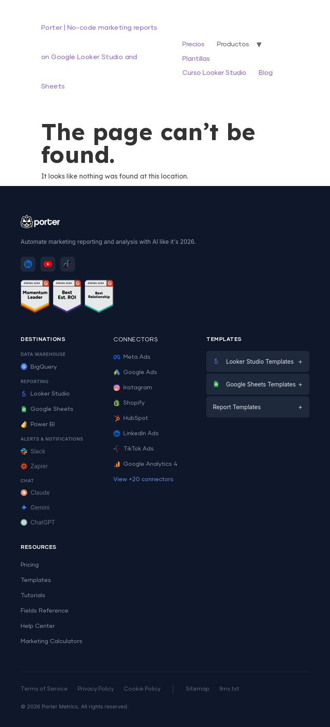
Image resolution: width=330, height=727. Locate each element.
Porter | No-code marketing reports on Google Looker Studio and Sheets (99, 57)
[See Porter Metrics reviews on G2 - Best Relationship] (99, 298)
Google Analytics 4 (145, 464)
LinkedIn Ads (136, 433)
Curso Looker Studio (214, 72)
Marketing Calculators (51, 641)
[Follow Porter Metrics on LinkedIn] (28, 264)
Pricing (30, 565)
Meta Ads (132, 357)
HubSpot (130, 418)
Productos (233, 44)
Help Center (38, 626)
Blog (266, 72)
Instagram (132, 388)
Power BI (38, 424)
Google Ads (135, 372)
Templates (36, 580)
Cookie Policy (142, 689)
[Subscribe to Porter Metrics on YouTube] (47, 264)
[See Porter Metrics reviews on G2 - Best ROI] (67, 298)
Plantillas (196, 58)
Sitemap (198, 689)
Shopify (129, 403)
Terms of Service (44, 689)
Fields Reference (44, 611)
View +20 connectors (143, 479)
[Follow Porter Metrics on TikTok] (67, 264)
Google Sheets (47, 409)
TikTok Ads (133, 449)
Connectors (135, 340)
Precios (193, 44)
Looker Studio (45, 394)
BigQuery (39, 367)
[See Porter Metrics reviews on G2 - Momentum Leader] (35, 298)
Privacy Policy (96, 689)
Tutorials (33, 595)
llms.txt (229, 689)
